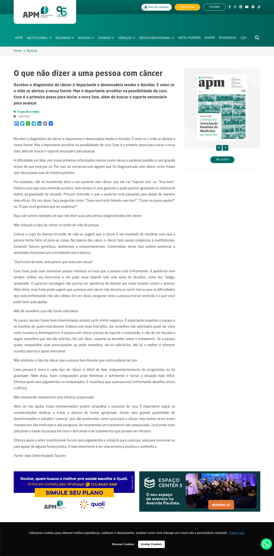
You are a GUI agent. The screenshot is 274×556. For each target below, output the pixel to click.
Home (19, 37)
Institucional (37, 37)
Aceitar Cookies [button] (151, 544)
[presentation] (219, 148)
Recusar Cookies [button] (123, 544)
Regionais (63, 37)
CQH (245, 37)
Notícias (84, 37)
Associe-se (187, 6)
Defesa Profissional (156, 37)
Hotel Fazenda (190, 37)
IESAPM (211, 37)
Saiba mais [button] (237, 532)
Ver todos (222, 159)
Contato (214, 6)
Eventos (105, 37)
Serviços (125, 37)
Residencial (229, 37)
